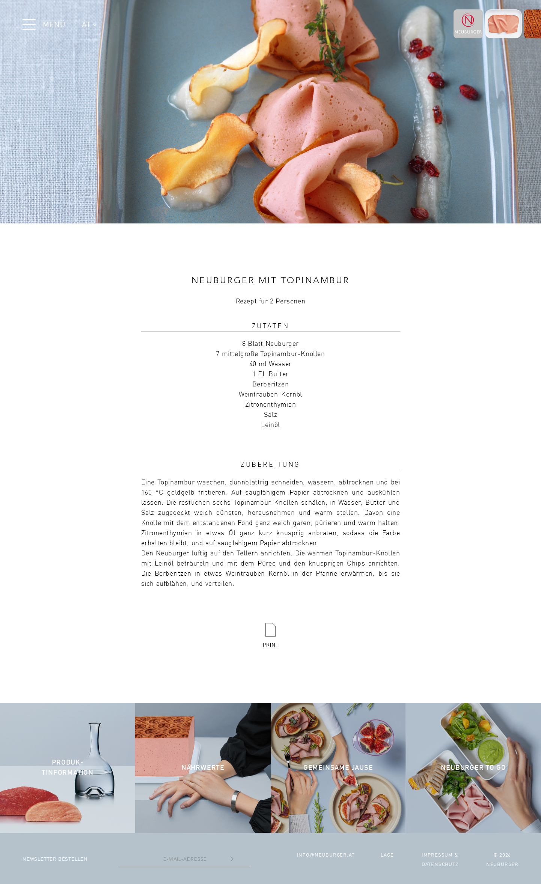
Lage (387, 855)
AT (89, 25)
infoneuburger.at (326, 855)
